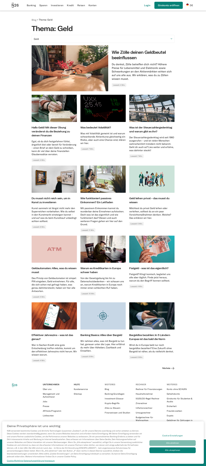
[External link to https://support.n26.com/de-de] (87, 389)
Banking (31, 5)
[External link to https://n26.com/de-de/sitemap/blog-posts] (87, 393)
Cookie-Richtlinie (15, 462)
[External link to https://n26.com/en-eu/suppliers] (56, 415)
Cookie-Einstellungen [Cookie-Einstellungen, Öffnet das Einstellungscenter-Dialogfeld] (172, 437)
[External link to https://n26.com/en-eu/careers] (56, 401)
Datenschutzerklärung (34, 462)
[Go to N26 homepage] (15, 5)
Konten (93, 5)
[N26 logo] (18, 385)
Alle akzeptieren (172, 451)
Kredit (70, 5)
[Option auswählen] (103, 39)
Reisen (81, 5)
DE (189, 5)
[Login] (147, 5)
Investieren (57, 5)
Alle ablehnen (172, 444)
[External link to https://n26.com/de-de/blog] (118, 389)
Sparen (43, 5)
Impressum (49, 462)
